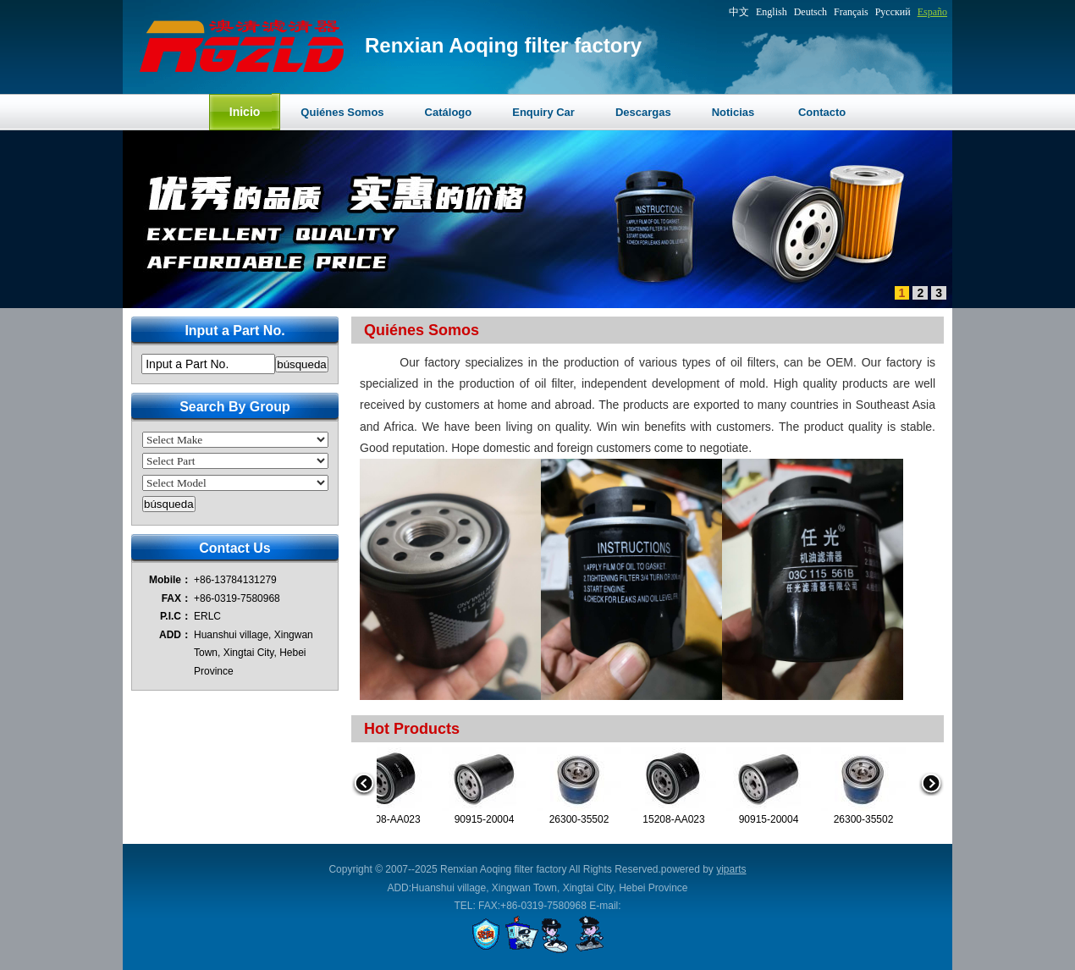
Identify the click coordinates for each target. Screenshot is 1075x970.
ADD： (175, 635)
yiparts (731, 869)
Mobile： (170, 580)
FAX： (176, 598)
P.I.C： (175, 616)
